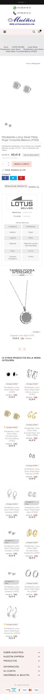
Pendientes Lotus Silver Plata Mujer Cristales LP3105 (11, 548)
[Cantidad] (4, 164)
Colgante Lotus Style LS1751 (22, 335)
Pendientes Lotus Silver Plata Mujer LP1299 (11, 389)
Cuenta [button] (22, 2)
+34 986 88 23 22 (22, 13)
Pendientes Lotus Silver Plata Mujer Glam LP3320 (32, 509)
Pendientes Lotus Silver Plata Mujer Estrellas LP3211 (11, 509)
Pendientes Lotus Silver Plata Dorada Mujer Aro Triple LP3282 (32, 431)
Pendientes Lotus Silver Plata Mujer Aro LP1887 (32, 589)
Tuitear (13, 178)
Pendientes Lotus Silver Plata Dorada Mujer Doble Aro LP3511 (32, 549)
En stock (17, 216)
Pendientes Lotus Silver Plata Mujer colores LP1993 (32, 471)
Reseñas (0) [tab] (34, 187)
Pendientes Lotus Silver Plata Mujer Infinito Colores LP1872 (32, 390)
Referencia (16, 213)
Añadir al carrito (21, 164)
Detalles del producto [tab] (16, 186)
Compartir (5, 178)
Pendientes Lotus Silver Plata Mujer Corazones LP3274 (12, 630)
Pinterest (21, 178)
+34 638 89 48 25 (22, 8)
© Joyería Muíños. (22, 685)
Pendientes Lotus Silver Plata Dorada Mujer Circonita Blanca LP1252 (11, 436)
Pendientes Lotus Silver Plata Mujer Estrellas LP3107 (11, 589)
